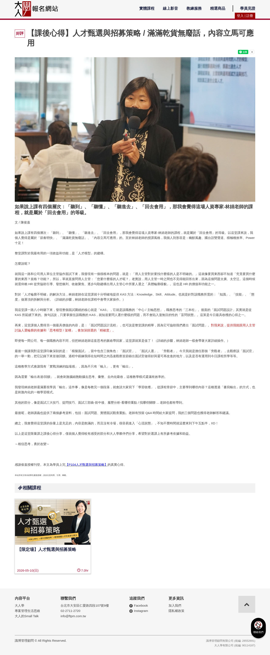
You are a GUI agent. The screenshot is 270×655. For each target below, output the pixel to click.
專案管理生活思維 (27, 611)
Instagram (141, 611)
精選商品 (217, 8)
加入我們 (175, 605)
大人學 (19, 605)
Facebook (141, 605)
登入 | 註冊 (245, 16)
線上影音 (170, 8)
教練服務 (194, 8)
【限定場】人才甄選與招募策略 (46, 549)
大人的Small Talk (27, 616)
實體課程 (146, 8)
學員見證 (247, 8)
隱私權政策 (176, 611)
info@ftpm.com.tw (73, 616)
